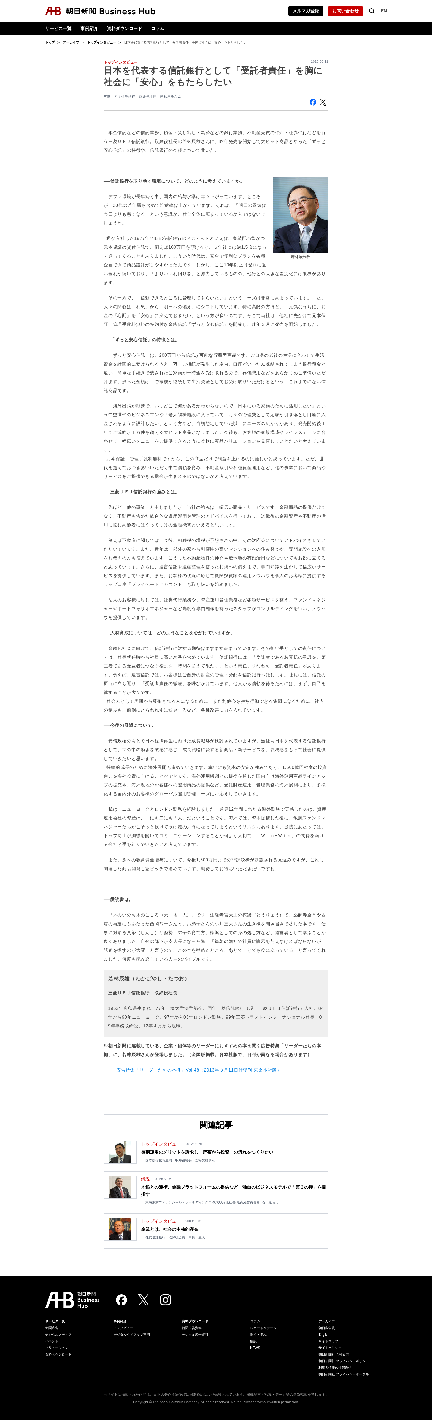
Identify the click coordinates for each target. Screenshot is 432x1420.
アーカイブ (71, 42)
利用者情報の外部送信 (335, 1368)
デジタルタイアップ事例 (132, 1335)
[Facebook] (121, 1299)
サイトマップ (328, 1341)
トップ (50, 42)
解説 (253, 1341)
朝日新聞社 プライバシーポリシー (343, 1361)
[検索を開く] (372, 11)
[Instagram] (165, 1299)
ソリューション (56, 1348)
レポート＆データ (263, 1328)
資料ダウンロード (124, 28)
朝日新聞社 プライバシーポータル (343, 1374)
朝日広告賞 (326, 1328)
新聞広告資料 (192, 1328)
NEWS (255, 1348)
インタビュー (123, 1328)
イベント (51, 1341)
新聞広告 (51, 1328)
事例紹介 (89, 28)
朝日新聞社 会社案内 (333, 1354)
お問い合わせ (345, 11)
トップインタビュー (101, 42)
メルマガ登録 (306, 11)
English (323, 1335)
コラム (157, 28)
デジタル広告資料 (195, 1335)
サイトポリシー (330, 1348)
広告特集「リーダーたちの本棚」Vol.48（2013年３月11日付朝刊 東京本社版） (199, 1070)
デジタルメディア (58, 1335)
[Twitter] (143, 1299)
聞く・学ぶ (258, 1335)
